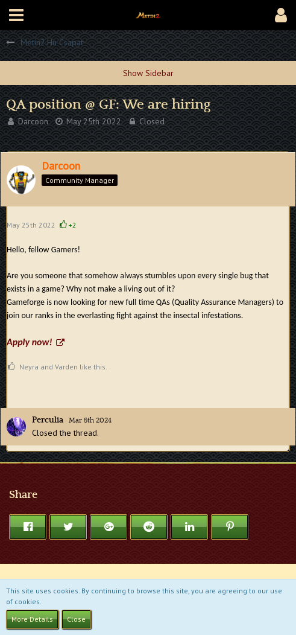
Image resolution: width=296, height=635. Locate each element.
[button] (16, 15)
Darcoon (33, 121)
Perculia (47, 420)
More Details (32, 619)
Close (76, 619)
